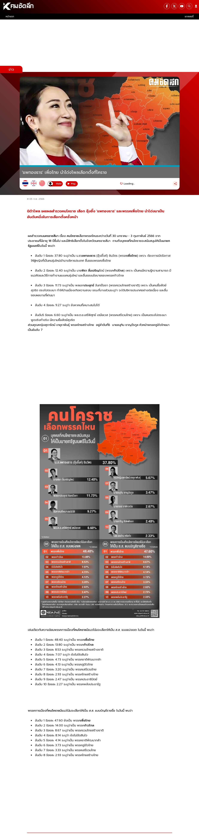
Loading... (129, 184)
